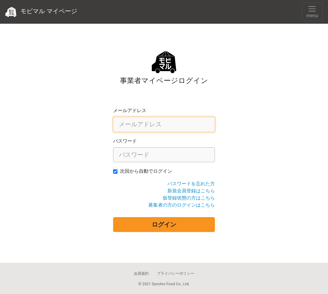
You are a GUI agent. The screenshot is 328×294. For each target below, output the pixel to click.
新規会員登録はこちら (191, 190)
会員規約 (141, 273)
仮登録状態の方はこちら (189, 198)
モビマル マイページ (41, 12)
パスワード (125, 141)
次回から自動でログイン (146, 171)
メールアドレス (129, 110)
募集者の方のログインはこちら (181, 205)
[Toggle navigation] (312, 12)
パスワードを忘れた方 (191, 183)
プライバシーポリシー (175, 273)
